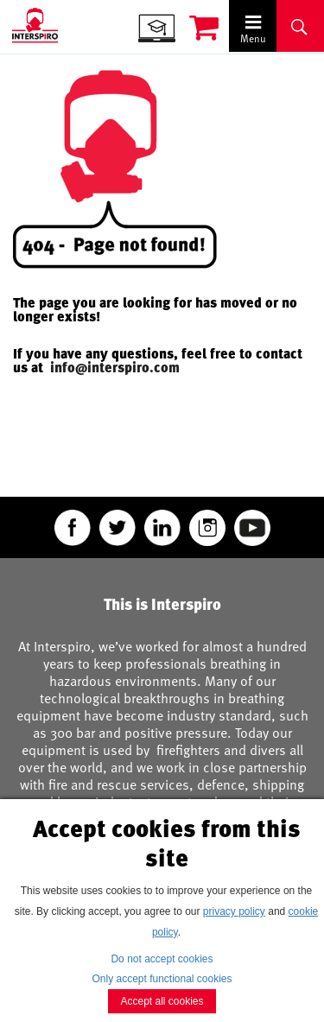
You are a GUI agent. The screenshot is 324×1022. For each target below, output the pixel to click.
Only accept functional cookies (162, 979)
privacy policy (234, 911)
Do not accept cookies (162, 959)
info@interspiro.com (116, 367)
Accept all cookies (161, 1001)
